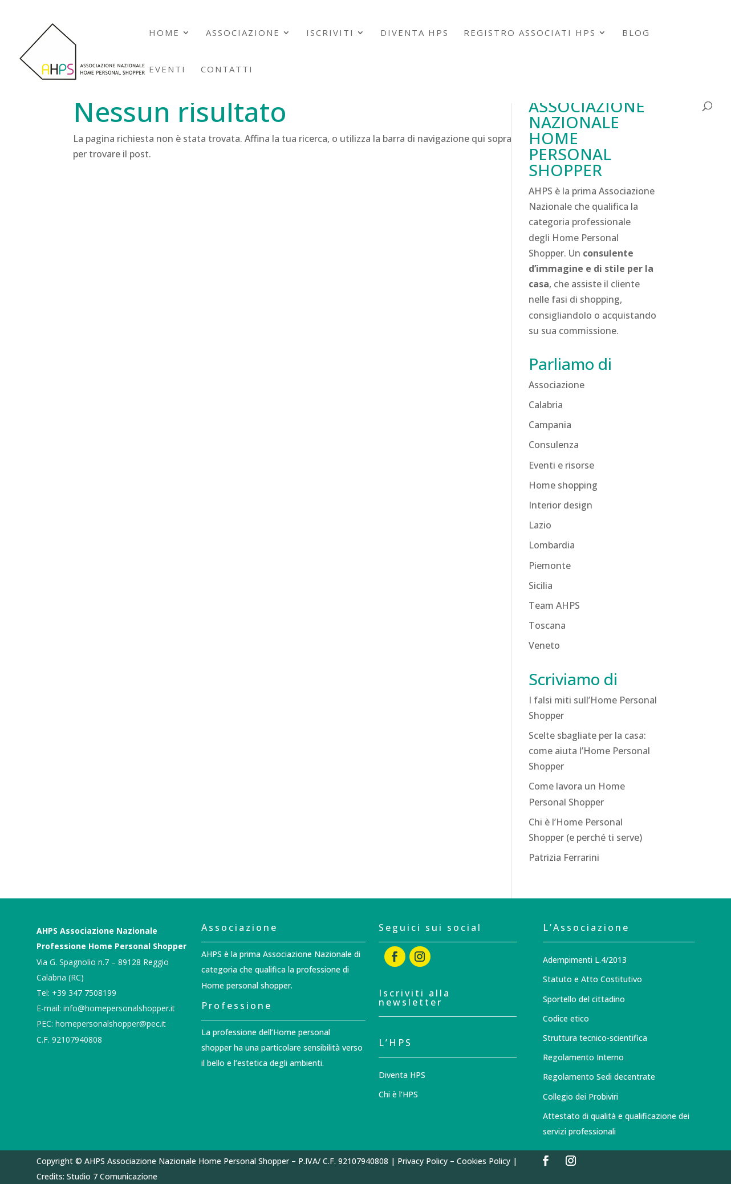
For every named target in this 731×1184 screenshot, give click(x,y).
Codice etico (566, 1018)
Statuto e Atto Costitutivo (592, 979)
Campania (550, 424)
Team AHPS (554, 605)
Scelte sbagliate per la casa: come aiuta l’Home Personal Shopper (589, 750)
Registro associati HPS (530, 33)
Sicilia (541, 585)
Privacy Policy (422, 1160)
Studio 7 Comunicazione (112, 1176)
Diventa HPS (414, 33)
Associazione (243, 33)
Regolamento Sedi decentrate (599, 1076)
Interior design (560, 505)
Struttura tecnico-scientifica (595, 1037)
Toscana (547, 625)
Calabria (546, 404)
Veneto (544, 645)
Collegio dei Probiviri (580, 1096)
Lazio (540, 525)
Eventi (167, 70)
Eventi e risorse (561, 465)
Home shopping (563, 485)
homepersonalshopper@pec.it (110, 1023)
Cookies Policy (483, 1160)
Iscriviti (330, 33)
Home (164, 33)
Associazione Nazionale (308, 954)
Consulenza (554, 444)
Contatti (227, 70)
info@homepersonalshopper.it (119, 1008)
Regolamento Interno (583, 1057)
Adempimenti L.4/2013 (585, 959)
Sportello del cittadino (584, 999)
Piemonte (550, 565)
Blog (636, 33)
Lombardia (552, 545)
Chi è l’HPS (398, 1094)
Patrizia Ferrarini (564, 857)
